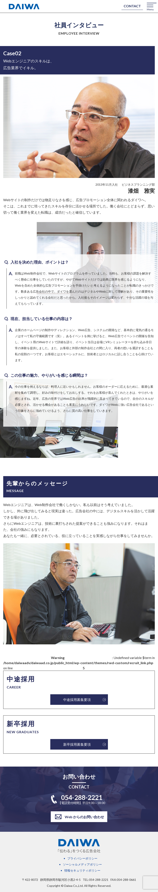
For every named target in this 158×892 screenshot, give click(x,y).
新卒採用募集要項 (77, 744)
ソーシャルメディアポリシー (82, 864)
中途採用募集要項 (77, 700)
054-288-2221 (81, 797)
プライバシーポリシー (82, 858)
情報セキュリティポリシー (82, 870)
